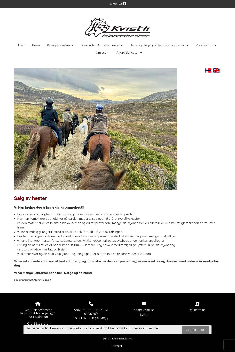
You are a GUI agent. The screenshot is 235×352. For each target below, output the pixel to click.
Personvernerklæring (117, 338)
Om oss (103, 53)
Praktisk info (206, 46)
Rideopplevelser (60, 46)
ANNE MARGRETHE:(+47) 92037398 (91, 311)
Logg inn (117, 346)
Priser (36, 45)
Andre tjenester (129, 53)
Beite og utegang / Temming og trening (159, 46)
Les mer (153, 328)
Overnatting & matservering (101, 46)
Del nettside (197, 306)
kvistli (144, 314)
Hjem (21, 45)
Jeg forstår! (196, 329)
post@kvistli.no (144, 310)
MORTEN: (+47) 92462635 (91, 318)
